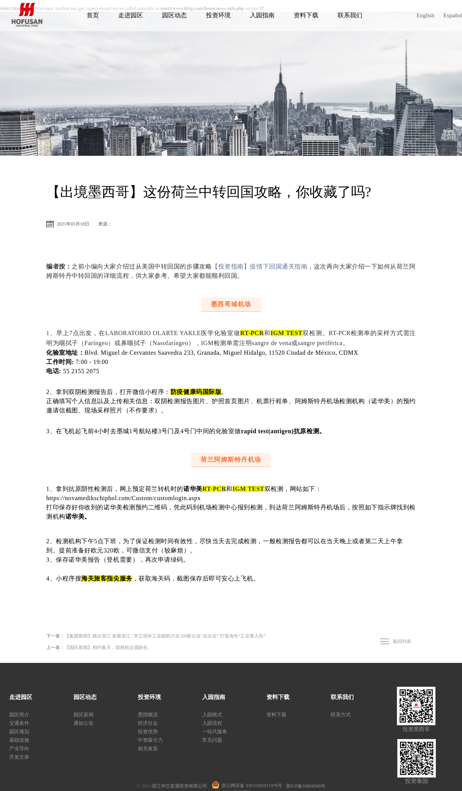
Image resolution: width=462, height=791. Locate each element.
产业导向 (19, 748)
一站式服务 (214, 731)
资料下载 (306, 15)
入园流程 (212, 723)
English (425, 15)
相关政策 (148, 748)
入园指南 (262, 15)
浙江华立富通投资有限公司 (182, 786)
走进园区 (130, 15)
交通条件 (19, 723)
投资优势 (148, 731)
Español (453, 15)
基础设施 (19, 740)
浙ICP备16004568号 (305, 786)
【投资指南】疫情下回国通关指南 (259, 266)
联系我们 (350, 15)
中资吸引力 (150, 740)
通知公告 (84, 723)
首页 (93, 15)
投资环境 (218, 15)
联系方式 (341, 715)
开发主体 (19, 757)
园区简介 (19, 715)
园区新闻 (84, 715)
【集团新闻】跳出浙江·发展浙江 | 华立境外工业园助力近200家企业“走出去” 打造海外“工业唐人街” (165, 636)
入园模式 (212, 715)
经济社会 (148, 723)
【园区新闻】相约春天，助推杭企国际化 (106, 647)
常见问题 (212, 740)
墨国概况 (148, 715)
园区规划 (19, 731)
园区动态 (174, 15)
